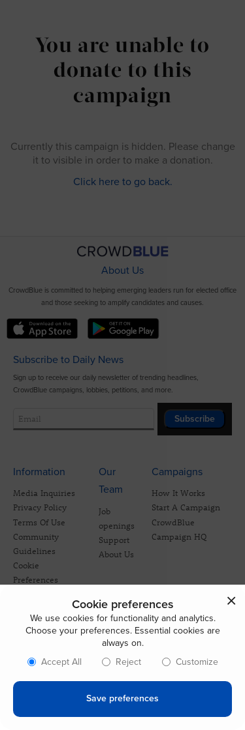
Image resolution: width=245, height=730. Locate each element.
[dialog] (122, 657)
